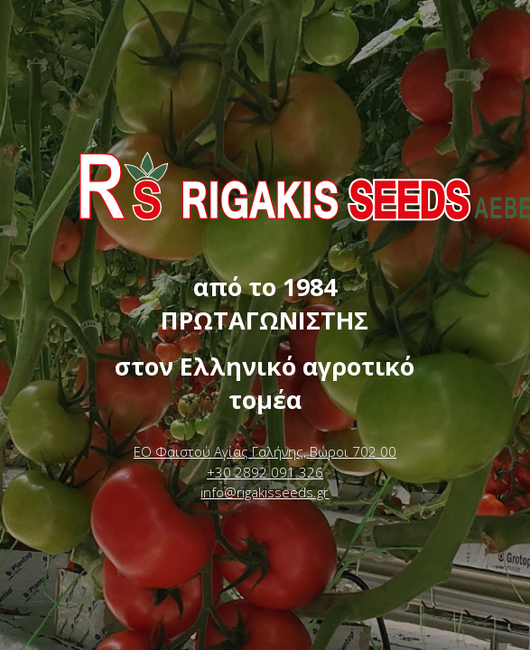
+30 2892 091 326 (265, 472)
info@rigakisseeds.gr (264, 492)
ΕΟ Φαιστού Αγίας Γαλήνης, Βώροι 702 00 (265, 451)
